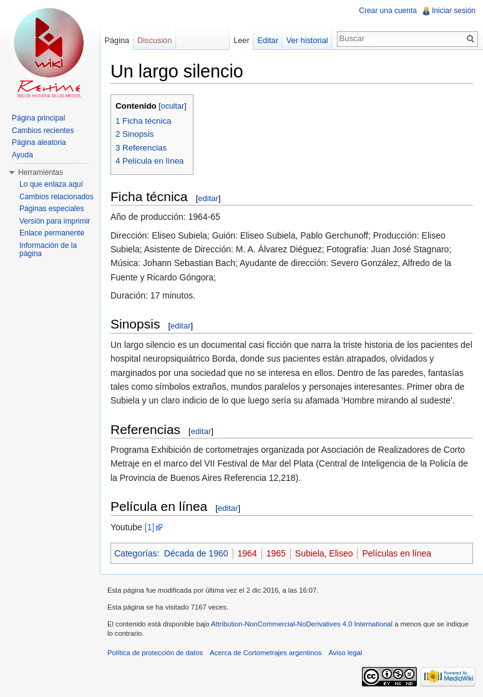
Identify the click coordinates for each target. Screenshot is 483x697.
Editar (268, 40)
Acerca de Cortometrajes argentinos (265, 652)
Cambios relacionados (56, 196)
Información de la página (48, 250)
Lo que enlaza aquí (51, 184)
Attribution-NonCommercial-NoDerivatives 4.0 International (302, 624)
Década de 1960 (196, 553)
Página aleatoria (39, 142)
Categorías (135, 553)
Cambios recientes (43, 130)
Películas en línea (396, 553)
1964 (247, 553)
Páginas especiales (51, 208)
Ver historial (307, 40)
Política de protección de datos (155, 652)
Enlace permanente (51, 233)
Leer (241, 40)
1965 (276, 553)
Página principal (38, 118)
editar (208, 198)
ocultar (173, 106)
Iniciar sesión (454, 10)
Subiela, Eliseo (324, 553)
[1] (150, 527)
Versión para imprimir (54, 221)
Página (116, 40)
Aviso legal (345, 652)
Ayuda (22, 155)
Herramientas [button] (40, 172)
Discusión (154, 40)
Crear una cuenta (388, 10)
